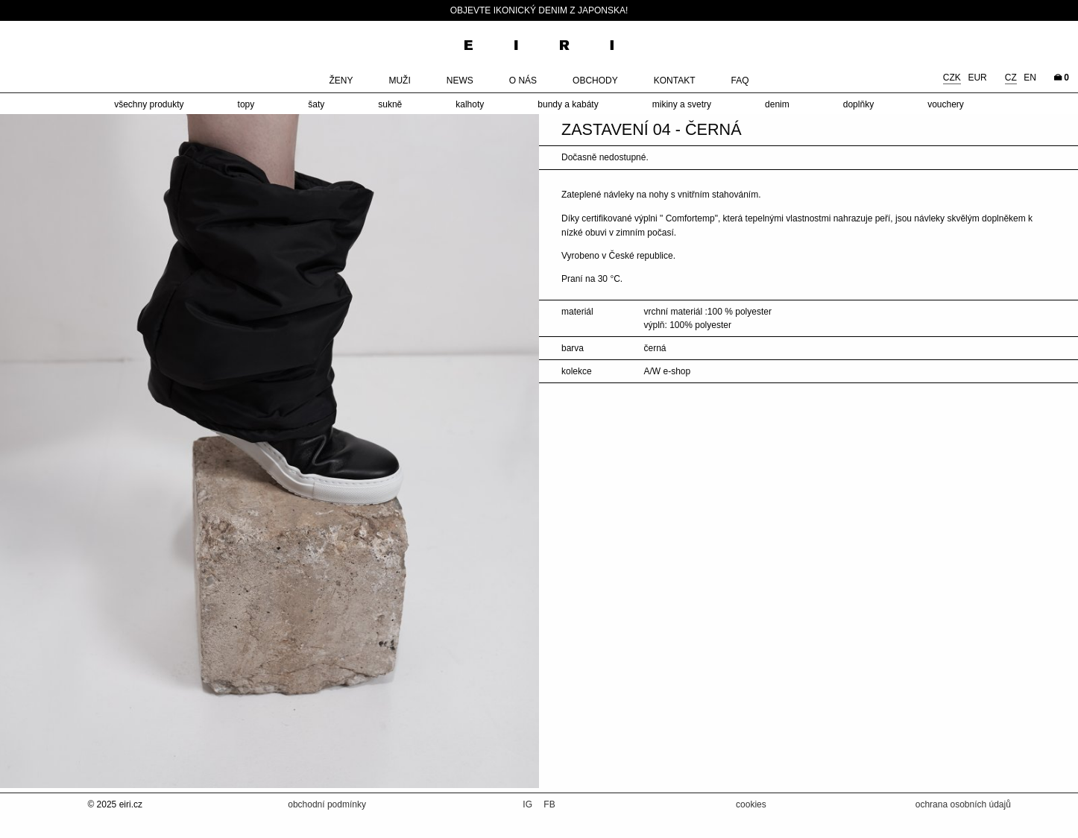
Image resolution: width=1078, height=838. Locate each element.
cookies (751, 804)
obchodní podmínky (327, 804)
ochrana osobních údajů (963, 804)
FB (549, 804)
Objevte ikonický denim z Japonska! (539, 10)
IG (529, 804)
